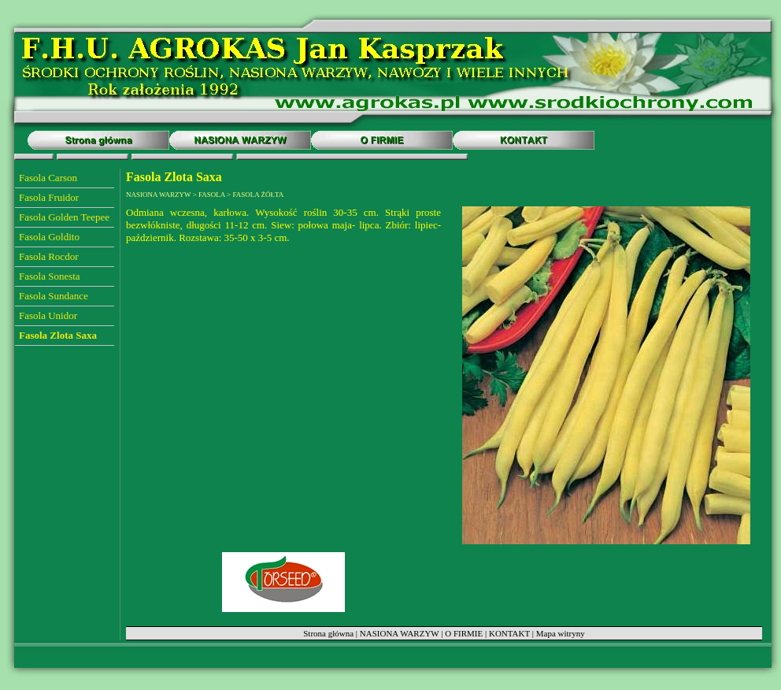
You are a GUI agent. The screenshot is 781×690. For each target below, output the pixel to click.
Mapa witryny (560, 633)
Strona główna (328, 633)
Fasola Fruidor (49, 197)
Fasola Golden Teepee (64, 217)
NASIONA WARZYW (399, 633)
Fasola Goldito (49, 237)
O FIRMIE (464, 633)
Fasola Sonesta (49, 276)
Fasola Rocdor (48, 256)
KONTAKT (509, 633)
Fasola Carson (48, 178)
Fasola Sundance (53, 296)
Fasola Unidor (48, 315)
